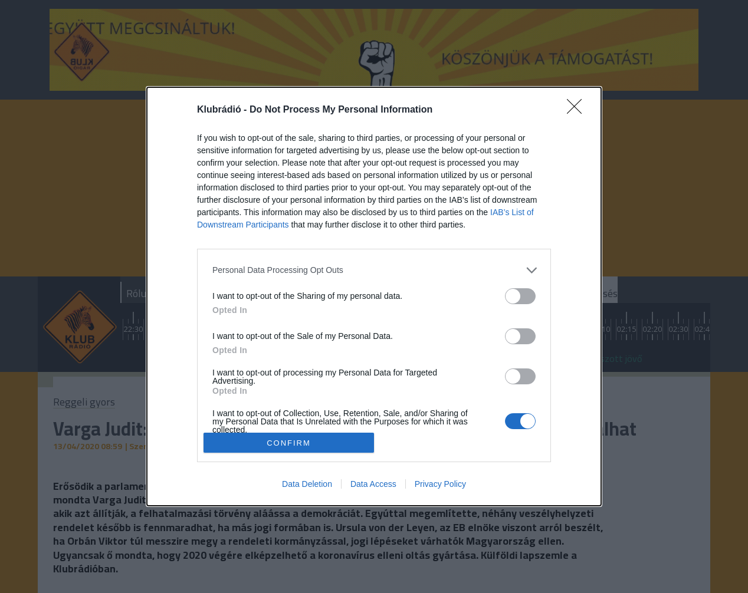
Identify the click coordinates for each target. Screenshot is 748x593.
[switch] (520, 296)
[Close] (578, 110)
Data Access (373, 484)
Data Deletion (307, 484)
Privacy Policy (440, 484)
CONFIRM (289, 442)
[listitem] (374, 270)
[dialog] (374, 296)
